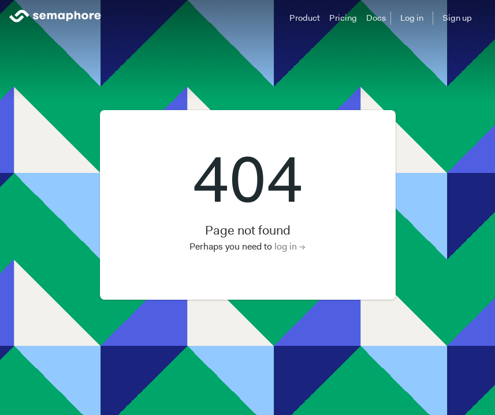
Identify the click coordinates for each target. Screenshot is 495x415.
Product (304, 18)
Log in (411, 18)
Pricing (343, 18)
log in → (290, 246)
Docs (376, 18)
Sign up (457, 18)
